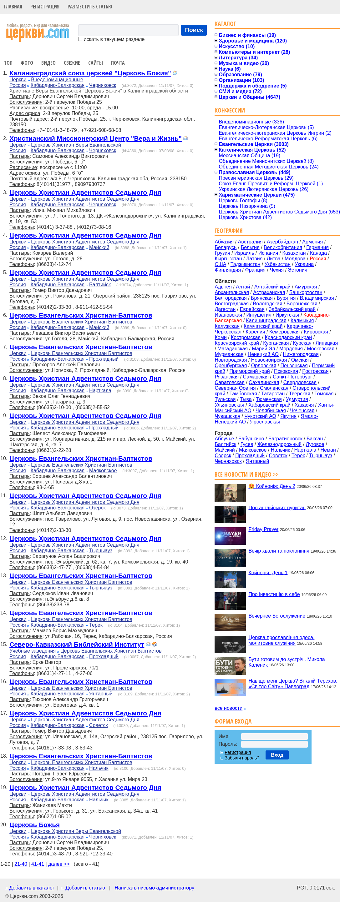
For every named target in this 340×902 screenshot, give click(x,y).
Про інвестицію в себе (274, 594)
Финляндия (228, 270)
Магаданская (232, 348)
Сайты (95, 62)
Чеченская (302, 410)
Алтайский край (272, 286)
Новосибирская (269, 360)
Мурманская (229, 354)
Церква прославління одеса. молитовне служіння (281, 640)
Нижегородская (300, 354)
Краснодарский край (288, 337)
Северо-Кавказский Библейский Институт (76, 644)
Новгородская (231, 360)
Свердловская (300, 382)
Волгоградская (232, 303)
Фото (27, 62)
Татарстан (273, 393)
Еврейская (252, 309)
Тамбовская (243, 393)
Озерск (97, 507)
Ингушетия (258, 315)
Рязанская (227, 376)
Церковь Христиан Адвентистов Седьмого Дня (85, 192)
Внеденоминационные (57, 79)
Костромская (246, 337)
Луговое (315, 444)
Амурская (306, 286)
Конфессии (230, 110)
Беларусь (225, 247)
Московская (320, 348)
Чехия (277, 270)
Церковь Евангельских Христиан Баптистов (81, 321)
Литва (274, 258)
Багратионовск (285, 438)
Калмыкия (302, 320)
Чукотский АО (260, 416)
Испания (268, 253)
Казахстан (294, 253)
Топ (8, 62)
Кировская (316, 331)
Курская (302, 343)
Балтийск (100, 284)
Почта (118, 62)
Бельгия (250, 247)
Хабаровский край (269, 405)
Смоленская (274, 388)
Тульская (225, 399)
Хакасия (304, 405)
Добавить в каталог (31, 887)
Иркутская (287, 315)
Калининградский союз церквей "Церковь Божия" (90, 73)
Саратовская (229, 382)
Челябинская (271, 410)
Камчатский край (263, 326)
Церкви (17, 79)
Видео (48, 62)
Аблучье (224, 438)
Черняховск (102, 85)
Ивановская (228, 315)
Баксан (315, 438)
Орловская (263, 365)
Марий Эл (263, 348)
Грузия (222, 253)
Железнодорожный (279, 444)
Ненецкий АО (263, 354)
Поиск (194, 30)
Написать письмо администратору (154, 887)
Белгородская (230, 298)
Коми (220, 337)
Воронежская (302, 303)
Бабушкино (251, 438)
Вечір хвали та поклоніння (278, 551)
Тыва (246, 399)
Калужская (227, 326)
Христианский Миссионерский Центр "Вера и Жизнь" (95, 138)
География (229, 230)
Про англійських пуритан (277, 507)
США (220, 264)
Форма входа (233, 721)
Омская (300, 360)
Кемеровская (284, 331)
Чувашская (227, 416)
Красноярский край (237, 343)
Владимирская (317, 298)
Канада (318, 253)
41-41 (37, 864)
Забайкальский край (292, 309)
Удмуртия (297, 399)
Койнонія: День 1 (267, 572)
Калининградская (266, 320)
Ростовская (315, 371)
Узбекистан (278, 264)
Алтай (243, 286)
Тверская (299, 393)
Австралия (250, 241)
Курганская (276, 343)
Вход (277, 755)
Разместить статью (90, 6)
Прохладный (104, 359)
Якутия (288, 416)
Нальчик (98, 768)
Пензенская (294, 365)
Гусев (247, 444)
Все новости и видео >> (247, 474)
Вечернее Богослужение (276, 616)
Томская (323, 393)
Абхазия (224, 241)
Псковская (286, 371)
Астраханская (269, 292)
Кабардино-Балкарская (58, 85)
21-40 (20, 864)
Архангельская (232, 292)
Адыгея (223, 286)
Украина (304, 264)
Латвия (254, 258)
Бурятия (286, 298)
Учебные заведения (32, 651)
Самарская (256, 376)
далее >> (59, 864)
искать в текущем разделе (111, 39)
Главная (13, 6)
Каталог (225, 23)
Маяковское (103, 470)
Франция (255, 270)
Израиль (244, 253)
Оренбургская (231, 365)
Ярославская (265, 421)
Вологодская (267, 303)
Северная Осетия (235, 388)
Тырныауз (100, 550)
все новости (228, 708)
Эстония (297, 270)
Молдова (295, 258)
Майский (99, 247)
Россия (17, 85)
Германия (317, 247)
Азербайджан (282, 241)
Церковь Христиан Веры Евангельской (76, 145)
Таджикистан (246, 264)
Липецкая (327, 343)
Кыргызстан (228, 258)
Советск (98, 725)
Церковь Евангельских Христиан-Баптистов (80, 315)
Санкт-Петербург (292, 376)
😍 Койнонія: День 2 (271, 486)
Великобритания (283, 247)
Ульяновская (229, 405)
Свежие (72, 62)
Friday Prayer (263, 529)
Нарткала (100, 390)
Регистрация (44, 6)
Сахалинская (264, 382)
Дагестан (225, 309)
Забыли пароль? (242, 757)
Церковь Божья (34, 824)
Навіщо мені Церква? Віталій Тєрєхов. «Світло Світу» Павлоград (292, 683)
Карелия (255, 331)
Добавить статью (85, 887)
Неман (328, 450)
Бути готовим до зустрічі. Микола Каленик (286, 661)
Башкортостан (305, 292)
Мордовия (291, 348)
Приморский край (249, 371)
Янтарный (101, 693)
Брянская (262, 298)
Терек (96, 625)
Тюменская (269, 399)
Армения (312, 241)
